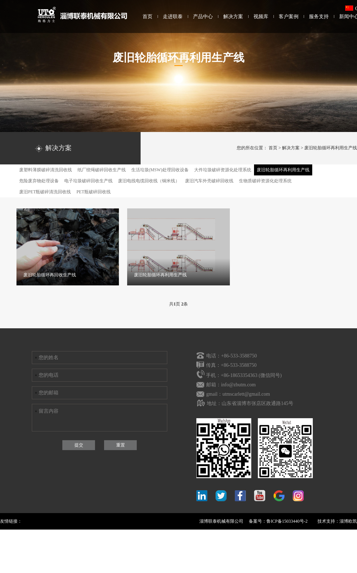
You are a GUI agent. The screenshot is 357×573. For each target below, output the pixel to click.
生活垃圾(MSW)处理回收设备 (160, 169)
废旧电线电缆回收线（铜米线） (149, 180)
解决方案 (233, 16)
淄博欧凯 (348, 521)
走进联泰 (173, 16)
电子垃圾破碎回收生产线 (88, 180)
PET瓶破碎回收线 (93, 191)
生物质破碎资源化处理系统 (265, 180)
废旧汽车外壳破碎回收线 (209, 180)
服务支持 (319, 16)
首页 (147, 16)
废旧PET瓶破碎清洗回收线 (45, 191)
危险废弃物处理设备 (39, 180)
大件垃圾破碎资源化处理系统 (222, 169)
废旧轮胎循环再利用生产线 (330, 147)
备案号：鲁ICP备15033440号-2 (278, 521)
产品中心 (203, 16)
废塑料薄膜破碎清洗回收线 (45, 169)
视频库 (260, 16)
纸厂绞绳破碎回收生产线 (101, 169)
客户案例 (289, 16)
